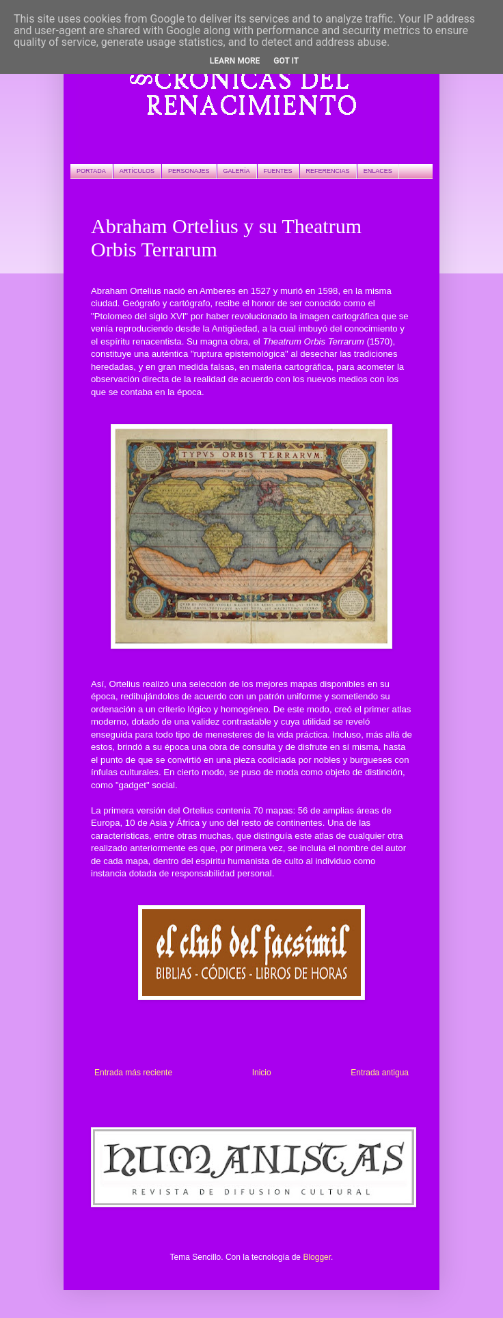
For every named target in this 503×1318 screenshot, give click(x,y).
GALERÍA (236, 170)
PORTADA (91, 170)
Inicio (261, 1072)
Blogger (317, 1257)
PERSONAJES (189, 170)
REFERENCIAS (328, 170)
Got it (286, 61)
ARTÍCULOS (137, 170)
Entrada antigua (380, 1072)
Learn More (235, 61)
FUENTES (278, 170)
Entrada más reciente (133, 1072)
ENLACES (378, 170)
